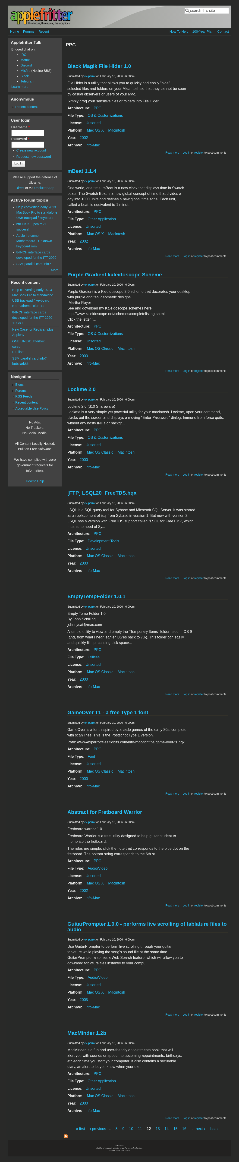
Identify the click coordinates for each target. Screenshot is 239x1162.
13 (158, 1129)
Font (91, 756)
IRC (23, 55)
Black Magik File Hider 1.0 (99, 66)
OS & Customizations (105, 115)
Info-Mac (92, 145)
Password (20, 139)
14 (166, 1129)
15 (175, 1129)
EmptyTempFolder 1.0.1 (96, 596)
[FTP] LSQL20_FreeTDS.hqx (102, 493)
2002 (84, 138)
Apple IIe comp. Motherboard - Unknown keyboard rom (34, 241)
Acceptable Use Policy (31, 408)
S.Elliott (18, 352)
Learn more (19, 86)
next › (200, 1129)
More (55, 270)
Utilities (94, 657)
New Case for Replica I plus (32, 329)
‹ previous (98, 1129)
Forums (29, 31)
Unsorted (93, 123)
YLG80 (17, 323)
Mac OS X (95, 130)
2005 (84, 1000)
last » (214, 1129)
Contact (223, 31)
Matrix (25, 60)
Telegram (27, 81)
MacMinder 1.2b (86, 1033)
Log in (186, 152)
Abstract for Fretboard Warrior (104, 812)
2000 (84, 356)
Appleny (18, 335)
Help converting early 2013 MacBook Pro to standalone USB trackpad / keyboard (36, 212)
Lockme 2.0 (81, 389)
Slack (25, 76)
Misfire (25, 71)
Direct (20, 188)
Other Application (102, 219)
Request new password (33, 156)
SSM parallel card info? (33, 264)
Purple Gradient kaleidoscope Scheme (114, 275)
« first (80, 1129)
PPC (97, 108)
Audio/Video (97, 868)
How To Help (179, 31)
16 (184, 1129)
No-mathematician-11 (28, 306)
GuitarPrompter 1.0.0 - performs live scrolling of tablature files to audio (147, 926)
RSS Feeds (23, 396)
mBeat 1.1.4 (81, 171)
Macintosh (116, 130)
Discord (26, 65)
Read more (172, 152)
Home (14, 31)
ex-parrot (89, 76)
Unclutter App (44, 188)
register (199, 152)
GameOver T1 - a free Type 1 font (107, 712)
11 (140, 1129)
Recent (43, 31)
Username (20, 127)
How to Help (35, 481)
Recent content (26, 107)
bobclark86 (20, 364)
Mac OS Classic (100, 348)
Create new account (31, 150)
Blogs (19, 384)
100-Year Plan (202, 31)
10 (131, 1129)
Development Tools (103, 541)
